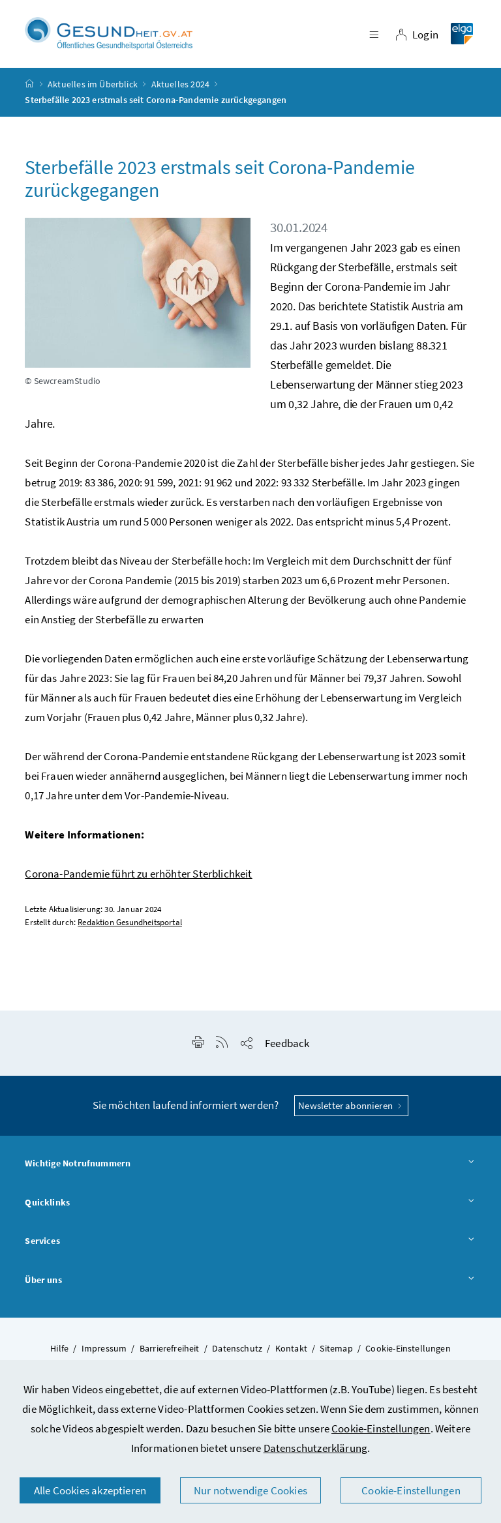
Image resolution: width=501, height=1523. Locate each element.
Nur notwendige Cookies (250, 1490)
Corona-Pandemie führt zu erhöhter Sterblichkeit (138, 877)
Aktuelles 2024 (180, 87)
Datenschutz (237, 1351)
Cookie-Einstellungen (381, 1428)
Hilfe (59, 1351)
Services (250, 1245)
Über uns (250, 1284)
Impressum (104, 1351)
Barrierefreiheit (170, 1351)
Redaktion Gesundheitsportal (130, 925)
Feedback (287, 1046)
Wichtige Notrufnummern (250, 1167)
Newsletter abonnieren (351, 1108)
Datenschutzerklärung (316, 1448)
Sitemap (336, 1351)
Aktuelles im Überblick (93, 87)
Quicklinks (250, 1206)
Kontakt (291, 1351)
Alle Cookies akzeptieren (90, 1490)
